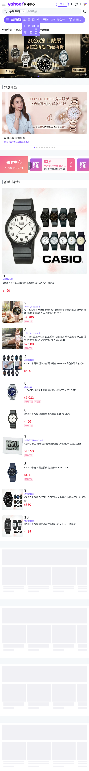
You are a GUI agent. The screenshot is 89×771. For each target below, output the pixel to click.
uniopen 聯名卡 (54, 20)
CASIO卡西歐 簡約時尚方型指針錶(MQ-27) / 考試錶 (50, 524)
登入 (62, 4)
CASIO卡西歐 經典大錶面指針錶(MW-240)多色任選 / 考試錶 (54, 363)
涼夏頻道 (25, 33)
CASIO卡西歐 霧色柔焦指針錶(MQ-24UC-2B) (46, 467)
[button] (38, 76)
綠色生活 (31, 33)
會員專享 (38, 27)
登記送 (29, 20)
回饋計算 (33, 20)
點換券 (24, 20)
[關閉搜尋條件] (23, 11)
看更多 (37, 32)
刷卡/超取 (33, 27)
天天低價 (24, 27)
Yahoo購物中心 (21, 4)
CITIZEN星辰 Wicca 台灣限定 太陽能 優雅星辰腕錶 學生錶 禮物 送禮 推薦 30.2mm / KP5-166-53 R (55, 311)
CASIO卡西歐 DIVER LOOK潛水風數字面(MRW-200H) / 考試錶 (55, 499)
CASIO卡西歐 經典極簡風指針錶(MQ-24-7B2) (47, 414)
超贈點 (75, 20)
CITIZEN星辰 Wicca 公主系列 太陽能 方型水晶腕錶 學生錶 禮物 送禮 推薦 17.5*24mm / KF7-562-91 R (55, 338)
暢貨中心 (38, 20)
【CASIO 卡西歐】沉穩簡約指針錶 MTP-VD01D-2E (50, 390)
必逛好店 (29, 27)
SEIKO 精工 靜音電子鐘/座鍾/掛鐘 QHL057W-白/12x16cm (53, 443)
